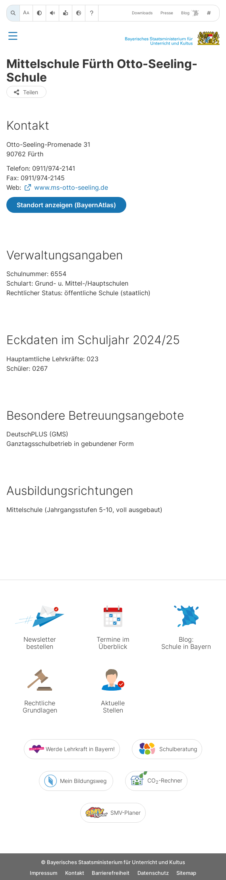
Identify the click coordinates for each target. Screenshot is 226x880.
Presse (166, 13)
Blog (190, 13)
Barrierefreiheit (110, 873)
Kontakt (74, 873)
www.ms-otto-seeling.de (71, 187)
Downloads (142, 13)
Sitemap (186, 873)
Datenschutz (153, 873)
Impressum (43, 873)
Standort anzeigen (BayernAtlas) (66, 205)
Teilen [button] (25, 92)
